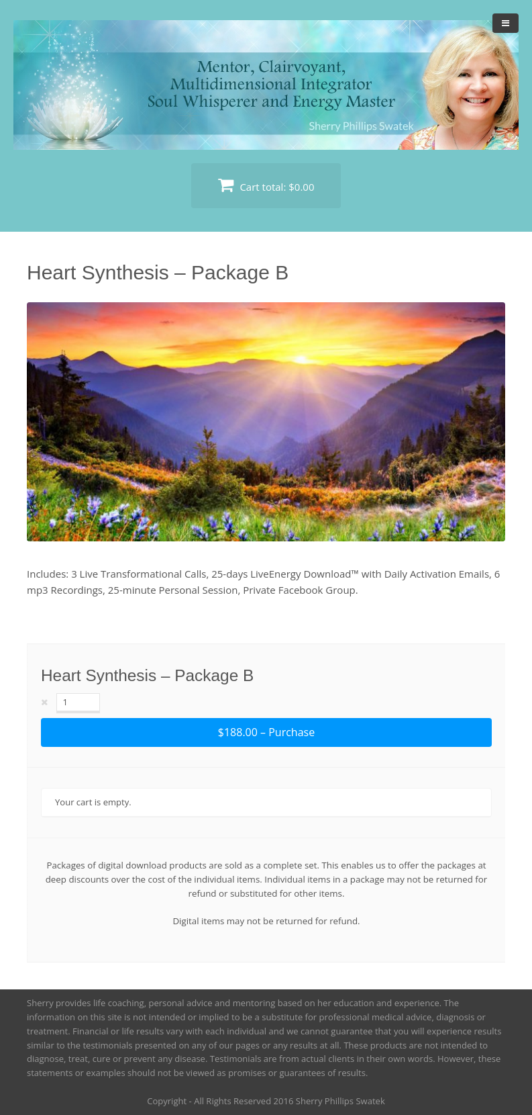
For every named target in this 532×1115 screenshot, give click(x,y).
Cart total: (266, 185)
